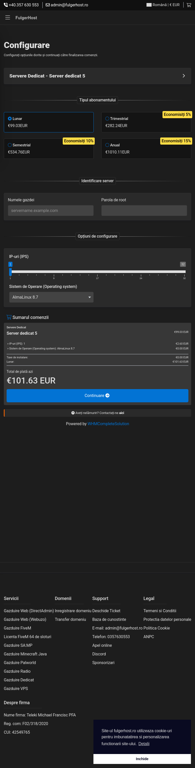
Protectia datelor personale (167, 619)
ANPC (148, 636)
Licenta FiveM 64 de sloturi (27, 636)
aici (121, 413)
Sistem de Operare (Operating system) (43, 286)
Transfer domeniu (70, 619)
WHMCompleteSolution (108, 423)
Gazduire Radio (17, 671)
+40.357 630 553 (21, 5)
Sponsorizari (103, 662)
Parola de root (113, 199)
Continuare (97, 395)
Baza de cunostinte (109, 619)
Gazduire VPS (16, 688)
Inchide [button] (142, 759)
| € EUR (163, 5)
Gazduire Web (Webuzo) (25, 619)
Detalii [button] (143, 744)
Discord (99, 654)
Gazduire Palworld (20, 662)
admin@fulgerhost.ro (67, 5)
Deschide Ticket (106, 610)
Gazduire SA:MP (18, 645)
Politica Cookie (156, 628)
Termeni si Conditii (159, 610)
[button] (7, 17)
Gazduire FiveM (17, 628)
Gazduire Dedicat (19, 680)
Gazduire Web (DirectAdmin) (29, 610)
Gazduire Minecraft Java (25, 654)
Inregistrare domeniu (73, 610)
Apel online (102, 645)
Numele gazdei (21, 199)
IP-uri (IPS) (18, 256)
